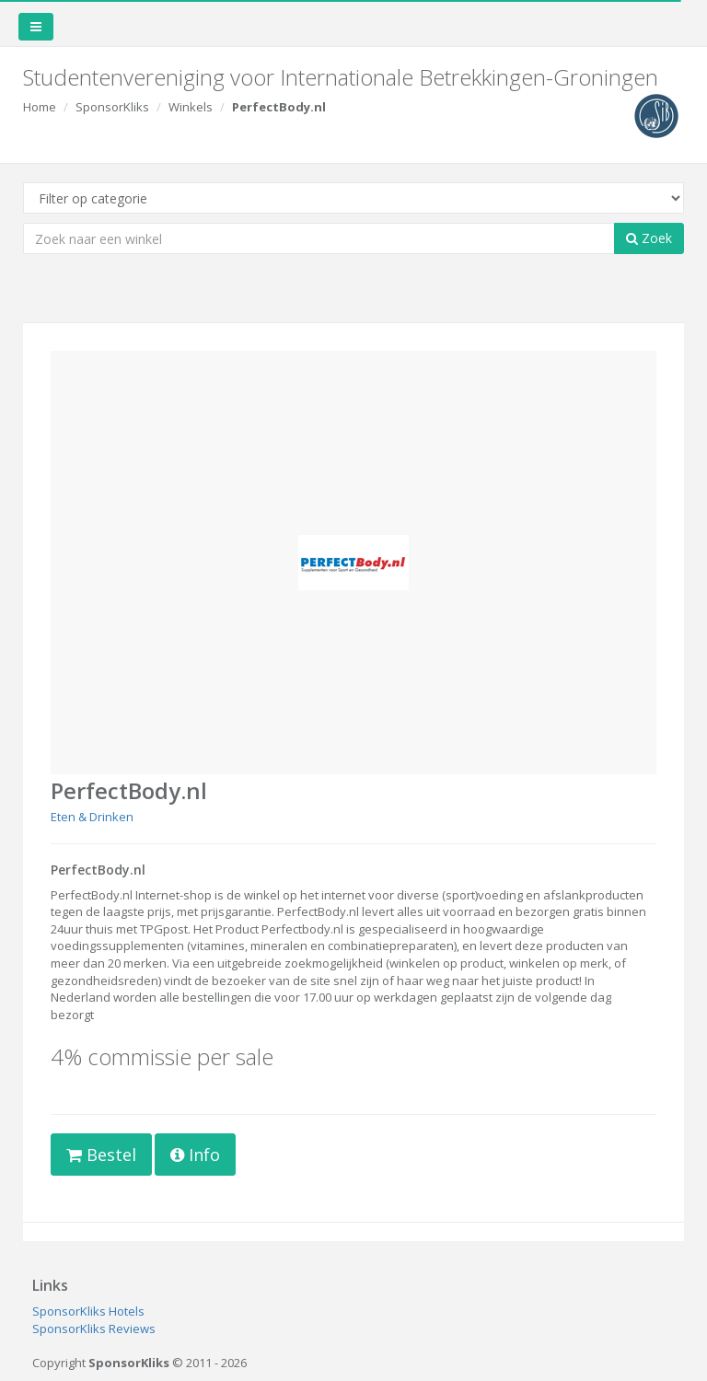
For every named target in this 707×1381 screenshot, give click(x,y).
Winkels (190, 107)
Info (195, 1154)
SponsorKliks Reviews (94, 1328)
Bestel (101, 1154)
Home (39, 107)
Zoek (649, 238)
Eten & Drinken (92, 816)
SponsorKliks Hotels (88, 1311)
